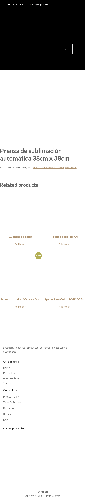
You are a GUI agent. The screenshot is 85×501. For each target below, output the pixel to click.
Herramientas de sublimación (48, 167)
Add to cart (20, 244)
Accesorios (71, 167)
